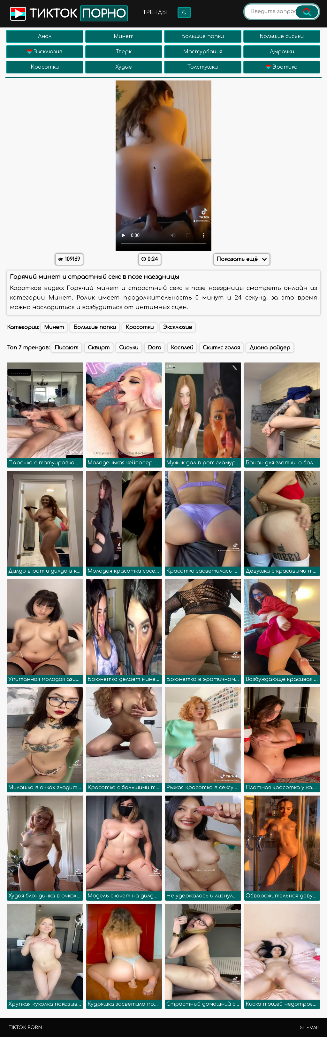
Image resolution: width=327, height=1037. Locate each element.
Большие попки (202, 36)
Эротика (282, 67)
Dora (154, 348)
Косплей (182, 348)
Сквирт (99, 348)
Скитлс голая (221, 348)
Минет (123, 36)
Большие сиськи (282, 36)
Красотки (45, 67)
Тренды (155, 12)
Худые (123, 67)
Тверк (124, 52)
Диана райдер (269, 348)
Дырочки (282, 52)
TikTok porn (25, 1027)
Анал (44, 36)
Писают (66, 348)
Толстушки (202, 67)
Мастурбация (202, 52)
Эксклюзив (44, 52)
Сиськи (128, 348)
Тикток (68, 13)
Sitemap (309, 1028)
